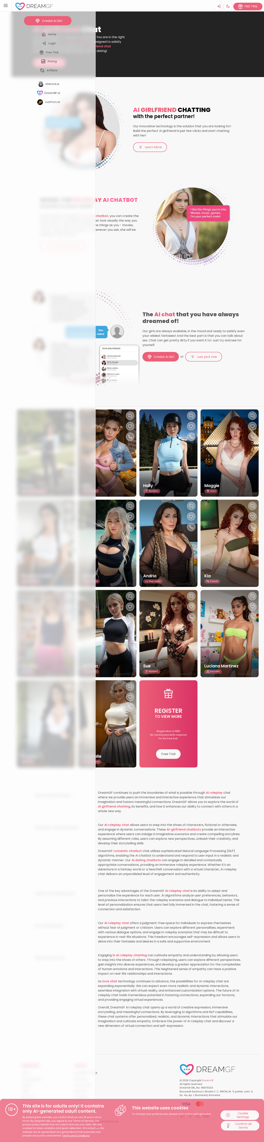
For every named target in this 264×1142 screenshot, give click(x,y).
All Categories (31, 1079)
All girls (26, 1085)
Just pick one (203, 356)
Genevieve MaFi (38, 575)
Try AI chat (49, 62)
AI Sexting (80, 1079)
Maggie (212, 485)
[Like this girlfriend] (68, 426)
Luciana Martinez (223, 666)
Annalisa (30, 666)
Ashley (89, 575)
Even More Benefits (63, 246)
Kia (207, 575)
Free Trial (168, 754)
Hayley (28, 485)
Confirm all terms (239, 1126)
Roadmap (81, 1097)
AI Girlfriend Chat (85, 1073)
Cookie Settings (238, 1115)
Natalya (91, 666)
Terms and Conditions (76, 1135)
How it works (82, 1085)
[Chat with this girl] (68, 415)
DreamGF (208, 1080)
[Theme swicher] (227, 5)
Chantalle (93, 756)
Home (37, 23)
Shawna (30, 756)
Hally (88, 485)
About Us (80, 1091)
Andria (150, 575)
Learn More (150, 147)
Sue (147, 666)
